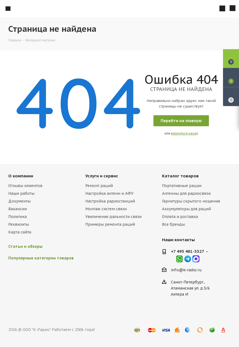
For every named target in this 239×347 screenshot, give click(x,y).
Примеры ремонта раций (110, 224)
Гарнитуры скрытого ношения (191, 201)
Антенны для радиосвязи (186, 193)
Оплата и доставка (180, 216)
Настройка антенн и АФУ (109, 193)
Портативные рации (181, 185)
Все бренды (173, 224)
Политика (17, 216)
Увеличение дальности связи (113, 216)
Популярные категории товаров (41, 258)
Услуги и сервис (101, 175)
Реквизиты (18, 224)
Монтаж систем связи (106, 208)
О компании (20, 175)
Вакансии (17, 208)
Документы (19, 201)
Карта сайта (19, 232)
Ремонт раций (99, 185)
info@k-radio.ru (186, 269)
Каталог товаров (180, 175)
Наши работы (21, 193)
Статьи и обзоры (25, 246)
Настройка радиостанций (110, 201)
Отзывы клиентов (25, 185)
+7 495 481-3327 (187, 251)
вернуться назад (184, 133)
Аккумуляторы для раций (186, 208)
